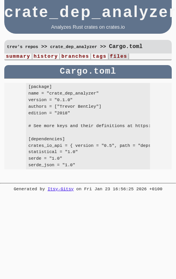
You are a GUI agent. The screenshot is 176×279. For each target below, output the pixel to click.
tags (99, 56)
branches (75, 56)
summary (18, 56)
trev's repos (22, 47)
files (118, 56)
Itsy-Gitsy (60, 190)
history (46, 56)
